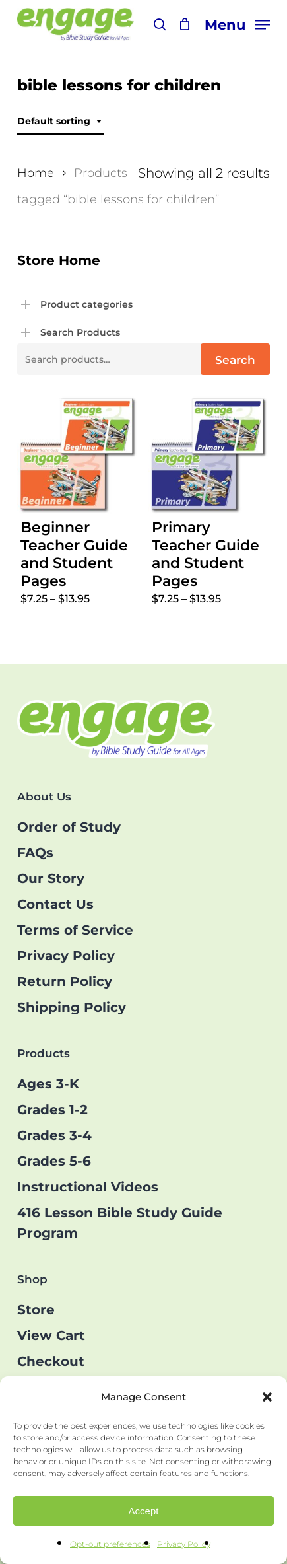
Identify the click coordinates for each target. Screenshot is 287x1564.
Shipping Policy (71, 1007)
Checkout (50, 1361)
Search (235, 360)
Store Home (58, 260)
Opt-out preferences (110, 1544)
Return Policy (64, 981)
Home (35, 172)
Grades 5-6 (54, 1161)
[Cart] (185, 24)
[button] (267, 1397)
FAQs (35, 853)
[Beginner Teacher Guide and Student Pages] (78, 455)
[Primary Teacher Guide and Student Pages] (209, 455)
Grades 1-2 (52, 1110)
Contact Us (55, 904)
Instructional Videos (87, 1187)
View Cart (51, 1335)
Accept (144, 1510)
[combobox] (60, 121)
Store (36, 1310)
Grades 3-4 (54, 1135)
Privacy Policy (183, 1544)
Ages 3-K (48, 1084)
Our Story (50, 878)
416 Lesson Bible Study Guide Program (119, 1223)
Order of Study (69, 827)
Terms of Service (75, 930)
